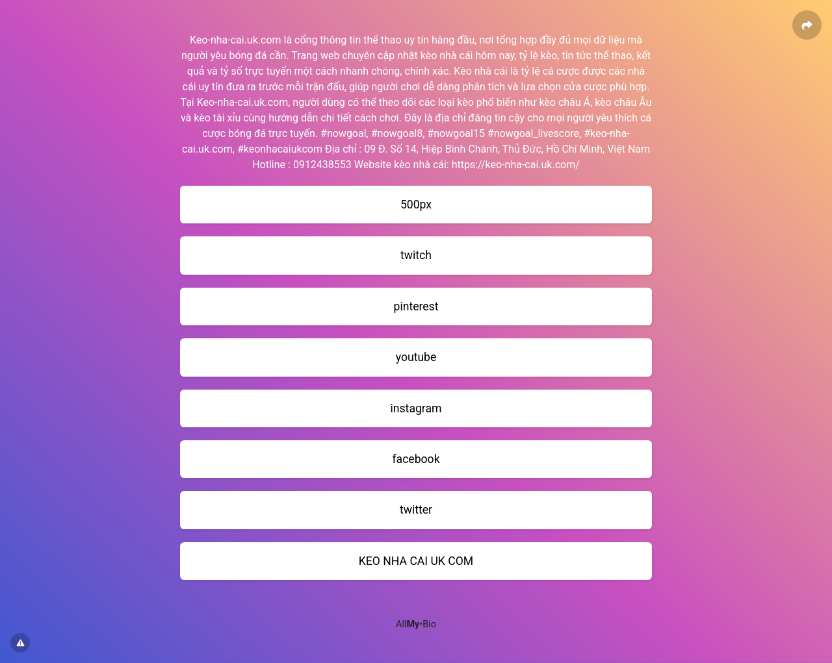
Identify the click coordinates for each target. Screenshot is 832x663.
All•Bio (416, 624)
